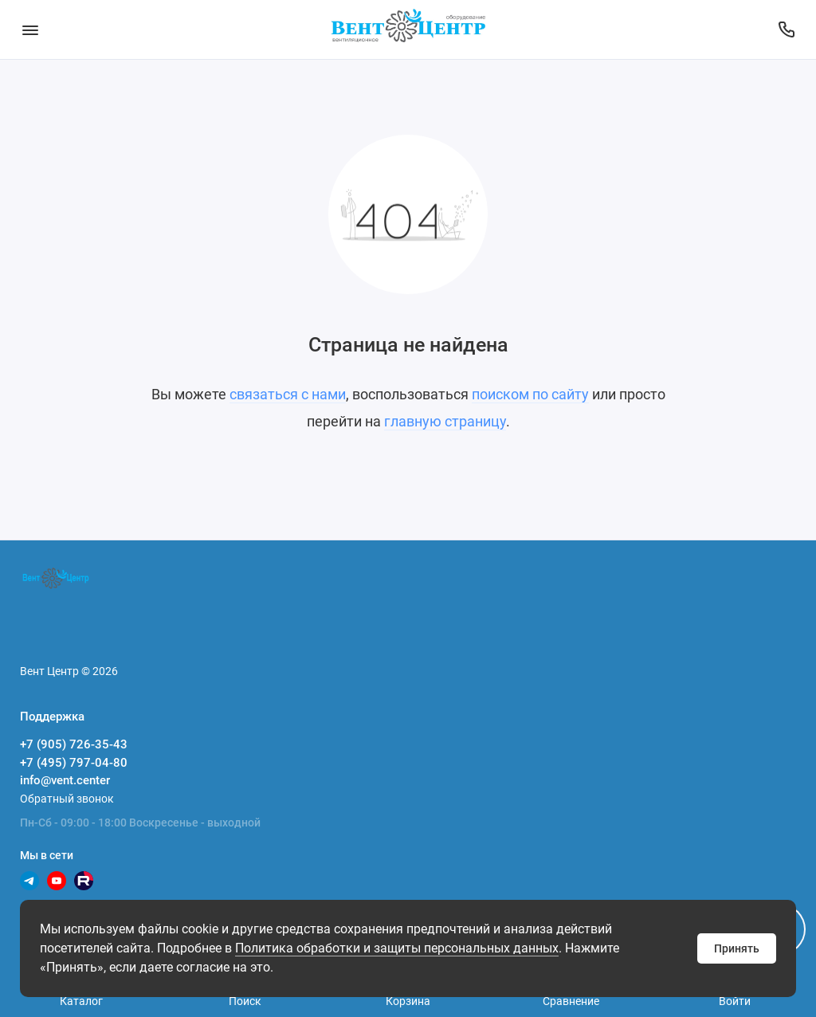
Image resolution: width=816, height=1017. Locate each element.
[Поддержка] (786, 29)
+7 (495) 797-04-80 (74, 763)
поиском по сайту (530, 394)
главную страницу (445, 421)
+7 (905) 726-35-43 (74, 744)
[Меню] (30, 29)
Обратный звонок (67, 798)
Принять (736, 948)
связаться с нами (288, 394)
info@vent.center (65, 780)
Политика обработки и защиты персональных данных (397, 948)
